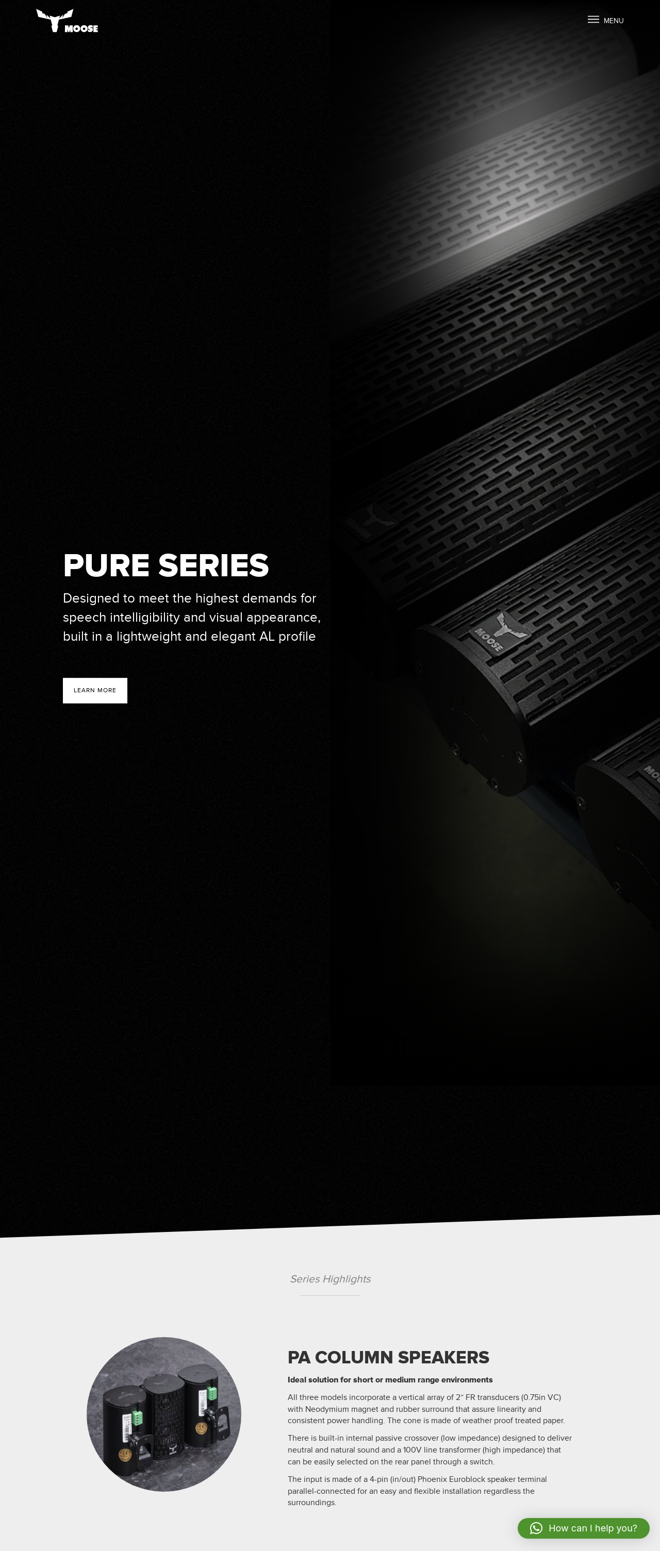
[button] (584, 1528)
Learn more (95, 691)
